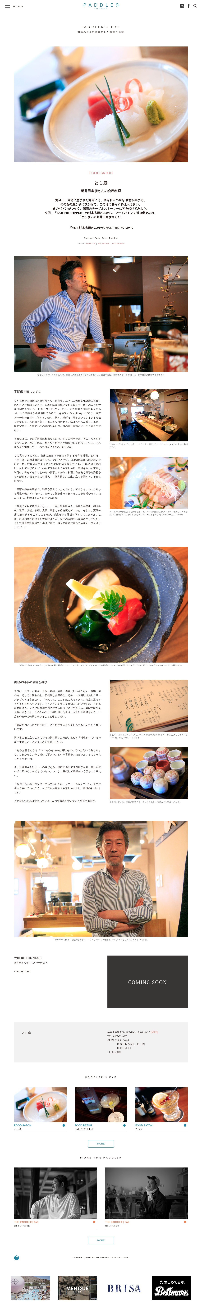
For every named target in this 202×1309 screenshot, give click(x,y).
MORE (101, 1144)
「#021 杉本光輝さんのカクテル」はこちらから (101, 227)
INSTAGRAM (118, 243)
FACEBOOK (104, 243)
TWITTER (90, 243)
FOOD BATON (101, 173)
